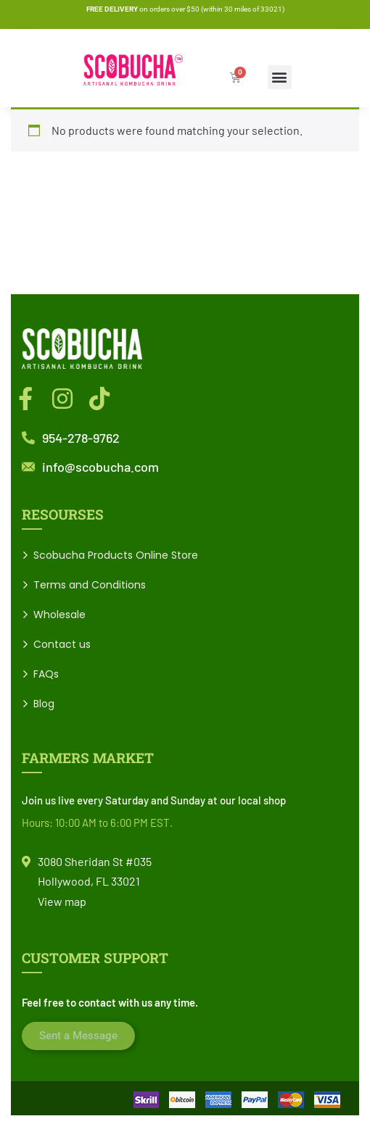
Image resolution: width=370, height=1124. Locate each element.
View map (62, 901)
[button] (280, 77)
